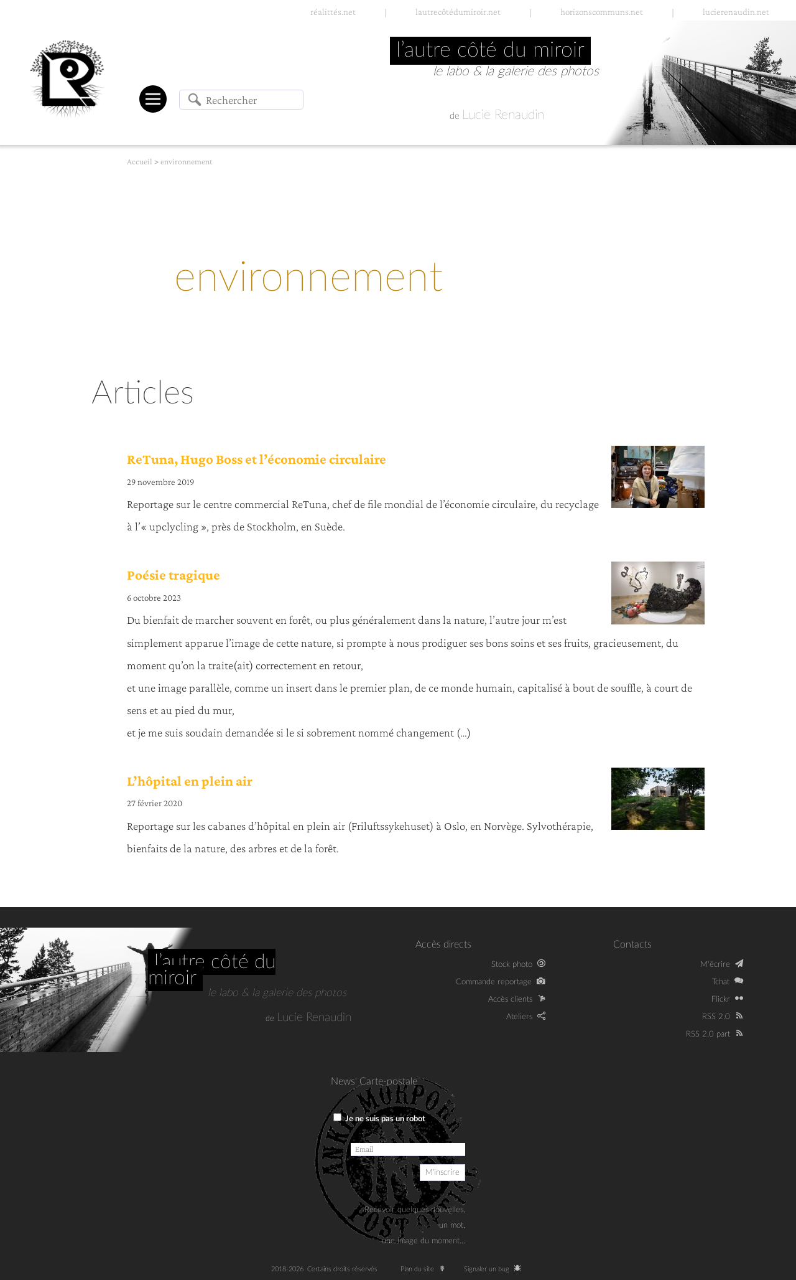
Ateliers (519, 1016)
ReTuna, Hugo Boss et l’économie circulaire (256, 459)
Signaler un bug (494, 1269)
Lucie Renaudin (503, 114)
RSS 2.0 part (708, 1034)
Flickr (720, 999)
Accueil (139, 161)
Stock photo (511, 964)
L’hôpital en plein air (189, 781)
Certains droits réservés (346, 1269)
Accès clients (510, 999)
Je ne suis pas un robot (379, 1118)
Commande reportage (494, 981)
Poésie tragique (173, 575)
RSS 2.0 (716, 1016)
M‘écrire (715, 964)
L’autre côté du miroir (211, 970)
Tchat (720, 981)
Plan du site (425, 1269)
